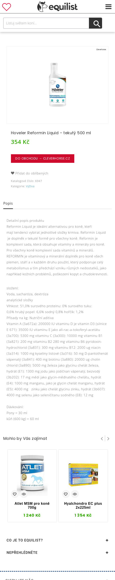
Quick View (24, 494)
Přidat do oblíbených (31, 173)
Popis (8, 203)
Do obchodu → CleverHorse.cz (42, 158)
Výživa (30, 186)
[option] (57, 85)
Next (108, 438)
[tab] (8, 203)
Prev (102, 438)
